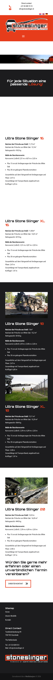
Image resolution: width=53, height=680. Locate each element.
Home (7, 612)
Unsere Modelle (10, 616)
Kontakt (8, 620)
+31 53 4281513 (13, 645)
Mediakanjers (30, 676)
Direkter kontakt (15, 584)
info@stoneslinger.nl (16, 648)
